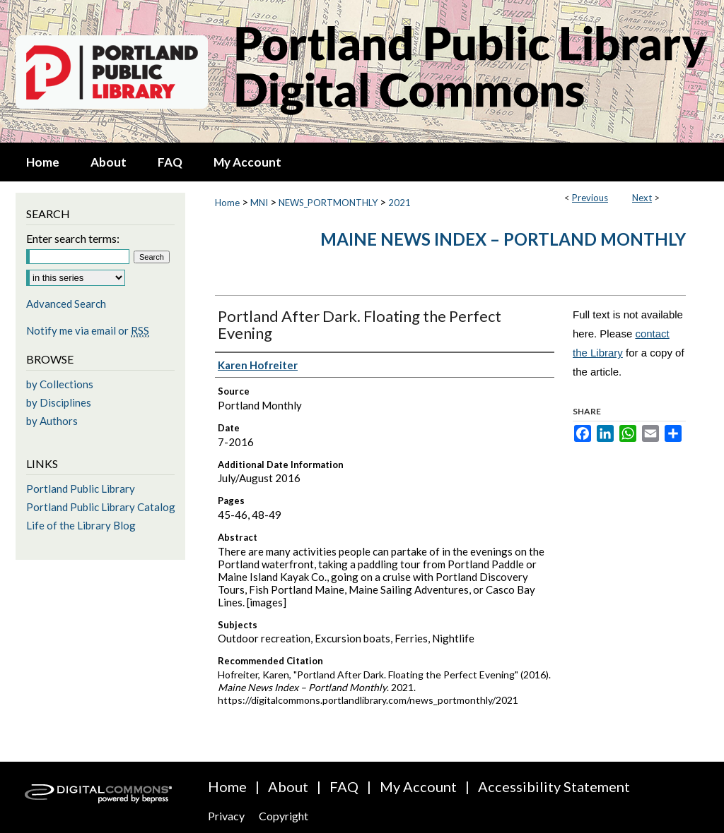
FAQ (343, 786)
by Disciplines (58, 402)
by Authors (52, 420)
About (288, 786)
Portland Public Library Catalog (100, 507)
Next (642, 197)
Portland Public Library (80, 488)
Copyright (283, 815)
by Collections (59, 384)
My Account (418, 786)
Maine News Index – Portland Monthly (503, 239)
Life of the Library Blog (81, 525)
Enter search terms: (72, 238)
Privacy (226, 815)
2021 (399, 202)
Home (227, 202)
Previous (590, 197)
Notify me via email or (87, 330)
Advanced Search (66, 303)
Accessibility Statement (554, 786)
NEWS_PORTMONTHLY (328, 202)
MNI (259, 202)
